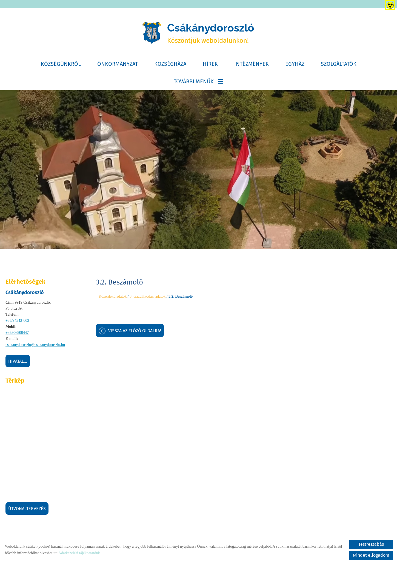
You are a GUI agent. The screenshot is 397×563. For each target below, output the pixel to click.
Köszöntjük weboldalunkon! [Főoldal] (211, 33)
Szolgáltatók (338, 65)
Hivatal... (17, 362)
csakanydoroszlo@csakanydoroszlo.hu (35, 346)
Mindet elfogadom (371, 555)
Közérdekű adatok (113, 297)
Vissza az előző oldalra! (134, 332)
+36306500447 (17, 334)
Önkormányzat (117, 65)
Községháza (170, 65)
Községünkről (61, 65)
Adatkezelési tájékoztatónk (79, 553)
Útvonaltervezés (27, 509)
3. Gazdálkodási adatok (147, 297)
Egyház (294, 65)
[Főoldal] (150, 34)
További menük (198, 82)
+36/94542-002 (17, 322)
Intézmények (251, 65)
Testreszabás (371, 544)
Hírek (210, 65)
